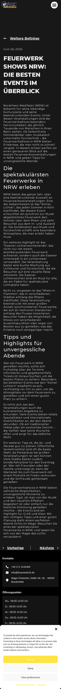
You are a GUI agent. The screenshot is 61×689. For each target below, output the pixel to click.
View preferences (30, 677)
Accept (30, 659)
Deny (30, 668)
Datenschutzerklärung (25, 685)
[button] (56, 629)
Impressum (41, 685)
